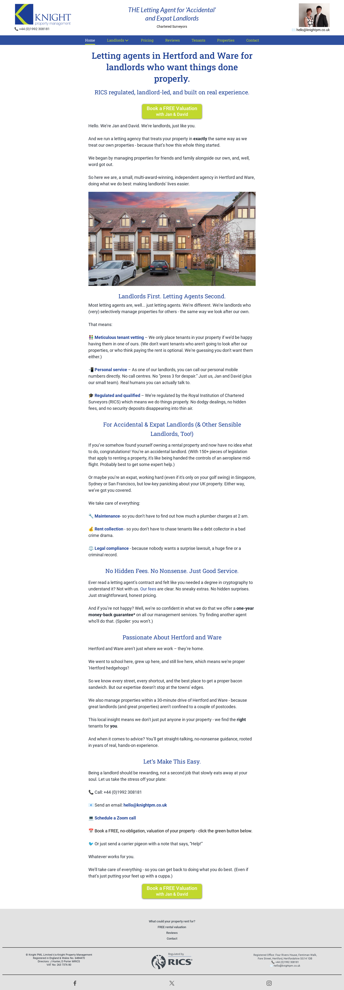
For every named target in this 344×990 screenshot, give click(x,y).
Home (90, 40)
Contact (252, 40)
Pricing (147, 40)
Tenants (198, 40)
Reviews (172, 40)
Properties (225, 40)
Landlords (118, 40)
